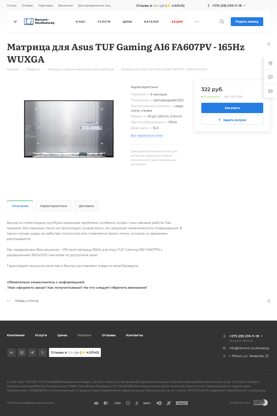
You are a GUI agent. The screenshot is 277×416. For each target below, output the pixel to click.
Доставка (86, 206)
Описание (20, 206)
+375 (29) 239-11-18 (227, 5)
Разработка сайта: (240, 402)
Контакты (134, 335)
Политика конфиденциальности (30, 402)
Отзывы (109, 335)
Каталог (85, 335)
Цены (62, 335)
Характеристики (53, 206)
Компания (16, 335)
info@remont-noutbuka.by (249, 348)
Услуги (41, 335)
